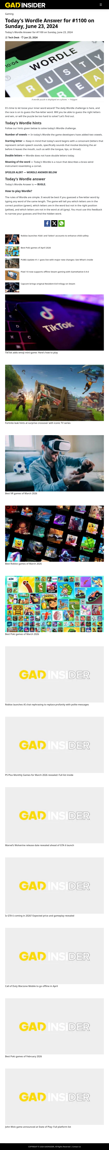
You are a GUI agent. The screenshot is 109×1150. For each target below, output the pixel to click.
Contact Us (76, 1146)
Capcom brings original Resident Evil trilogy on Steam (48, 283)
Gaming (9, 13)
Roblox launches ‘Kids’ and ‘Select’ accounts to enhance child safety (55, 235)
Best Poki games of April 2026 (36, 247)
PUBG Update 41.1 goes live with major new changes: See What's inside (57, 259)
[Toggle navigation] (101, 4)
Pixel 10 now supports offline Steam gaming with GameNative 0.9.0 (55, 271)
